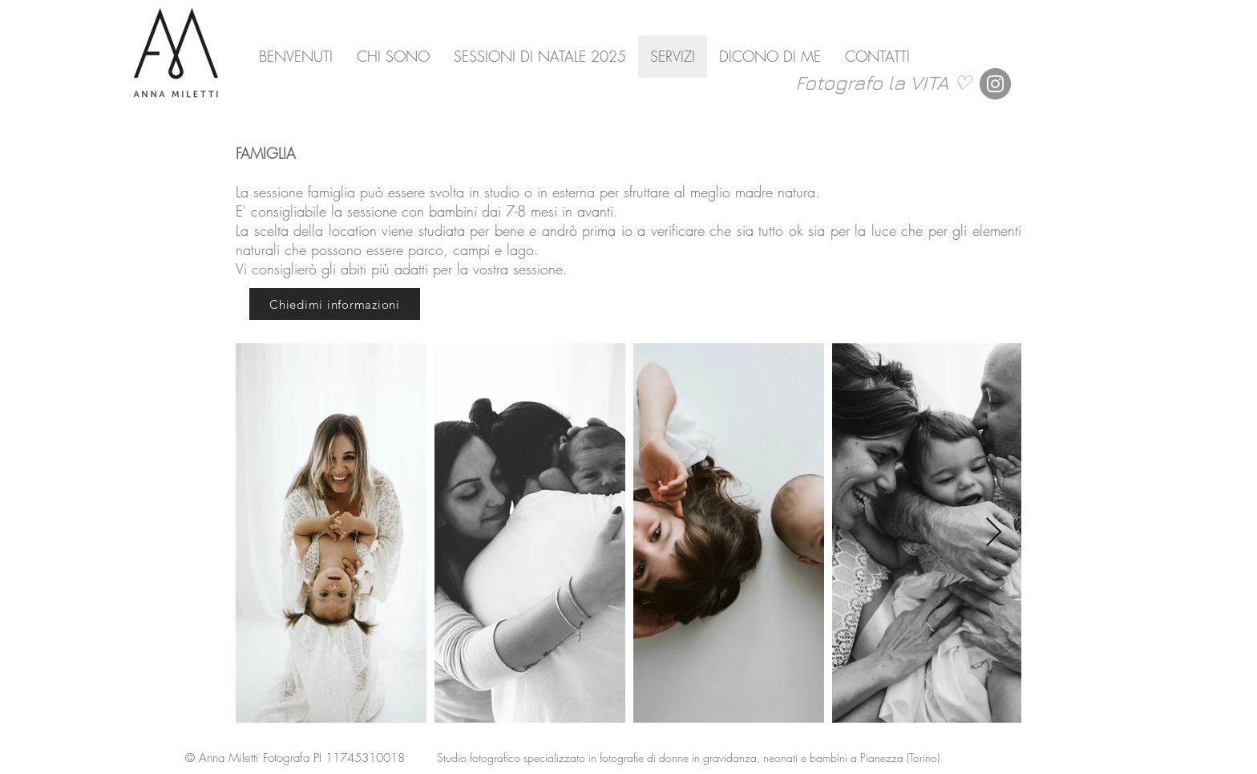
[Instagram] (995, 83)
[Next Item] (993, 533)
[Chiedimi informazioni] (334, 304)
